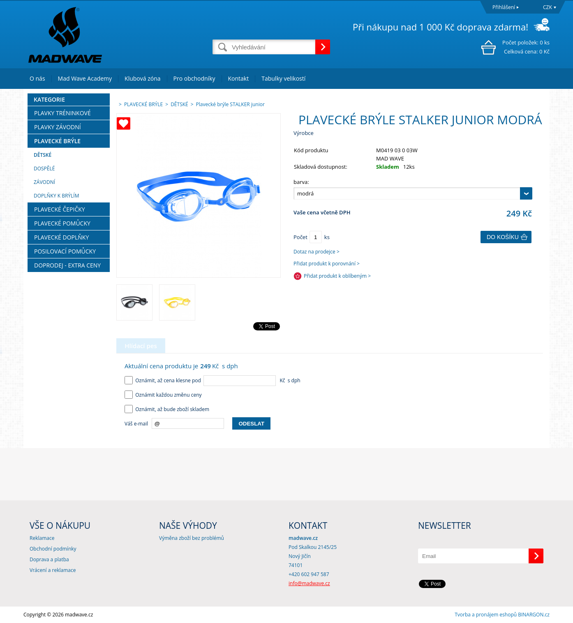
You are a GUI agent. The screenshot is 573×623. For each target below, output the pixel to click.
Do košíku (503, 237)
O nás (37, 78)
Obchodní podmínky (53, 548)
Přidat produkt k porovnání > (326, 263)
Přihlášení (503, 7)
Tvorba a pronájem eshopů (486, 614)
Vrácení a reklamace (53, 570)
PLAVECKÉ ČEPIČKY (59, 209)
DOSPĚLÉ (44, 168)
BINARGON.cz (534, 614)
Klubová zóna (142, 78)
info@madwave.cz (309, 583)
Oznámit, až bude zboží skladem (167, 409)
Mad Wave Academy (85, 78)
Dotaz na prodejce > (316, 251)
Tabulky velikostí (283, 78)
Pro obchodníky (194, 78)
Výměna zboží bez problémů (191, 538)
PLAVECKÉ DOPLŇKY (61, 237)
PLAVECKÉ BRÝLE (57, 141)
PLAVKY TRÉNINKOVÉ (62, 113)
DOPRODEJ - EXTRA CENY (67, 265)
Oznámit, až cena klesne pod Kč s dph (212, 380)
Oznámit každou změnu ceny (163, 394)
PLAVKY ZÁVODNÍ (57, 127)
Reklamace (42, 538)
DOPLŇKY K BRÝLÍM (56, 195)
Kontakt (238, 78)
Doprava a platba (49, 559)
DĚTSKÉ (42, 154)
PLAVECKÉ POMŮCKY (62, 223)
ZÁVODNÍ (44, 182)
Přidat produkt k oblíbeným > (337, 275)
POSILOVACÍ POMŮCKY (65, 251)
